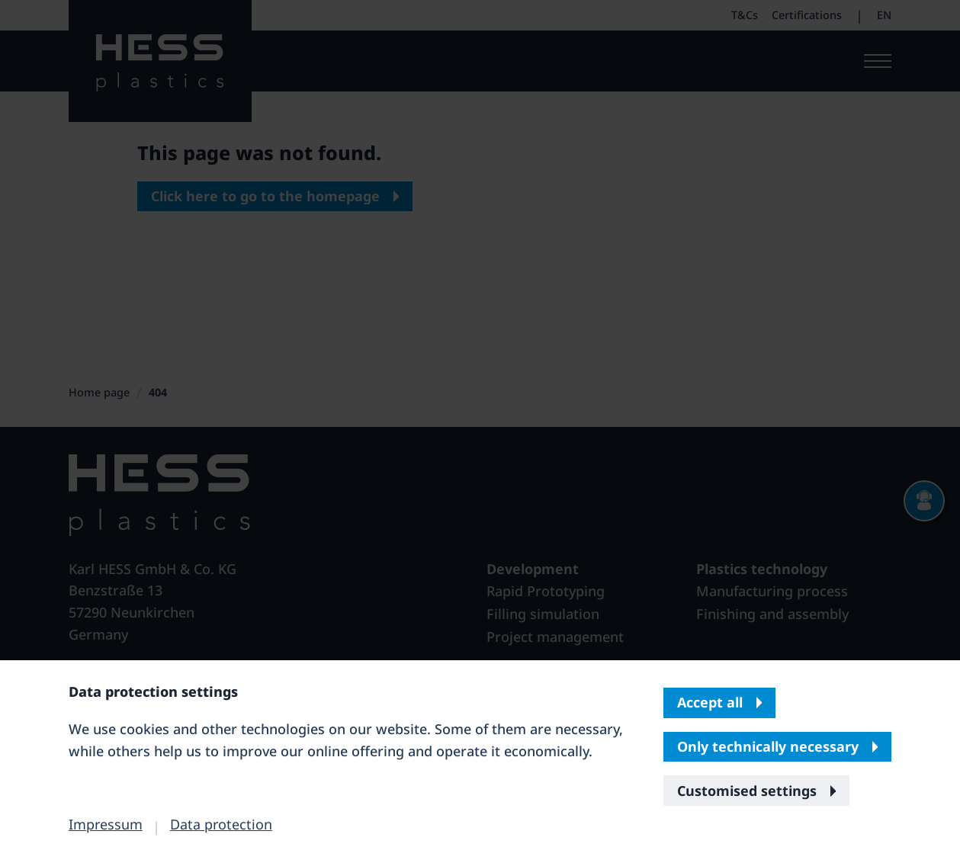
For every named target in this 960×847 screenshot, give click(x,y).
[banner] (480, 423)
